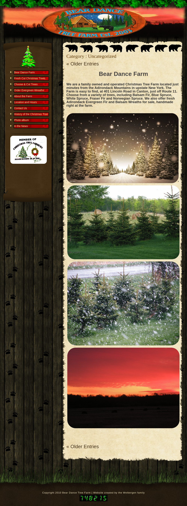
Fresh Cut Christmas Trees (29, 78)
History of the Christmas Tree (31, 114)
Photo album (21, 120)
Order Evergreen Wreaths (29, 90)
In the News (21, 126)
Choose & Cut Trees (26, 84)
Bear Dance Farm (123, 74)
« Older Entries (82, 64)
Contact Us (20, 108)
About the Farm (23, 96)
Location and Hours (25, 102)
